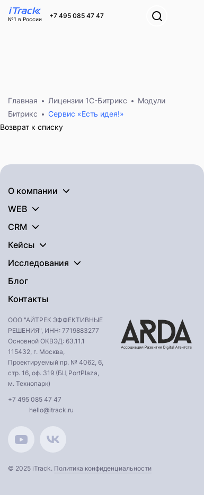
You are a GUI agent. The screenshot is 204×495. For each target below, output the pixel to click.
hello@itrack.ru (51, 410)
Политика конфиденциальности (103, 468)
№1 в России (25, 19)
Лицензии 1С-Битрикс (87, 100)
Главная (23, 100)
